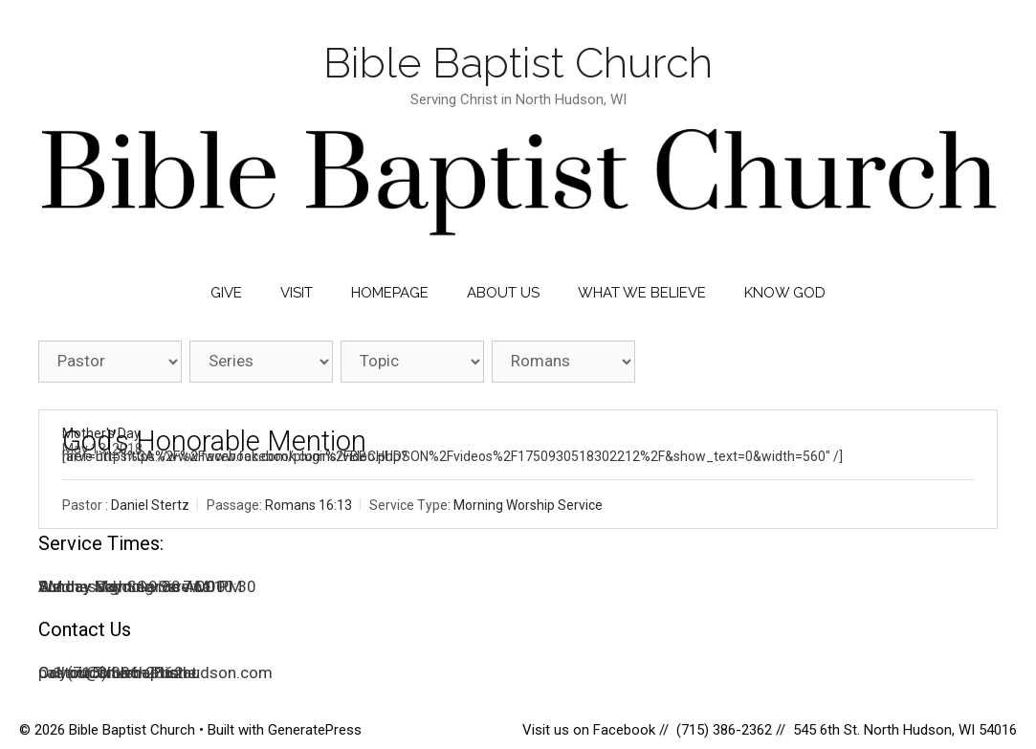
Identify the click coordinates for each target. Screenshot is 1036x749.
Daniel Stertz (150, 505)
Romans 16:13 (308, 505)
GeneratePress (315, 729)
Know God (785, 292)
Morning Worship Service (528, 505)
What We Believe (642, 292)
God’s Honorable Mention (214, 441)
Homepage (390, 292)
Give (226, 292)
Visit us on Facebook (590, 729)
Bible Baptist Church (518, 62)
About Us (503, 292)
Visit (296, 292)
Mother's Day (101, 433)
